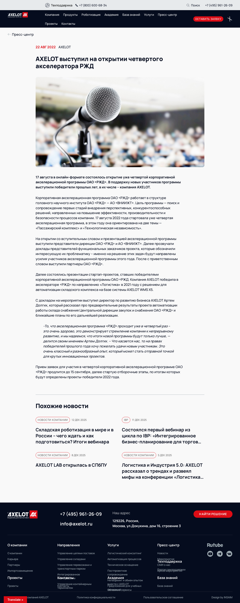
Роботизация (91, 15)
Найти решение (213, 514)
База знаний (131, 15)
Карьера (13, 559)
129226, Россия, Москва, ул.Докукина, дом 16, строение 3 (146, 523)
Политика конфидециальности (96, 597)
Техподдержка (61, 5)
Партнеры (14, 565)
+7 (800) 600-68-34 (90, 5)
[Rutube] (215, 545)
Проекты (51, 24)
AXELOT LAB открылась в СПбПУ (72, 465)
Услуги (149, 15)
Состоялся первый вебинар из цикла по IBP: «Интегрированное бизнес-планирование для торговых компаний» (163, 436)
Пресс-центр (167, 15)
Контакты (68, 24)
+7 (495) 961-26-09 (218, 5)
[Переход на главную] (18, 15)
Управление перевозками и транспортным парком (74, 566)
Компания (52, 15)
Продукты (70, 15)
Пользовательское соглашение (163, 597)
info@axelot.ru (76, 524)
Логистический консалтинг (124, 553)
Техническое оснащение (122, 565)
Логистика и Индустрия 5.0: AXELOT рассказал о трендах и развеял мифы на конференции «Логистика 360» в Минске (162, 471)
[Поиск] (193, 5)
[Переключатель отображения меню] (229, 19)
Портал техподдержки (171, 569)
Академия (111, 15)
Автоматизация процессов (124, 559)
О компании (15, 553)
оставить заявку (208, 19)
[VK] (229, 554)
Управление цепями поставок (76, 553)
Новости (162, 553)
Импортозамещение (20, 570)
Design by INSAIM (222, 597)
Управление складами (71, 559)
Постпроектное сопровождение (117, 572)
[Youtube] (210, 554)
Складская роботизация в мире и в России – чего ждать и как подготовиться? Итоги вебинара (74, 436)
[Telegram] (220, 554)
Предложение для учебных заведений (124, 587)
